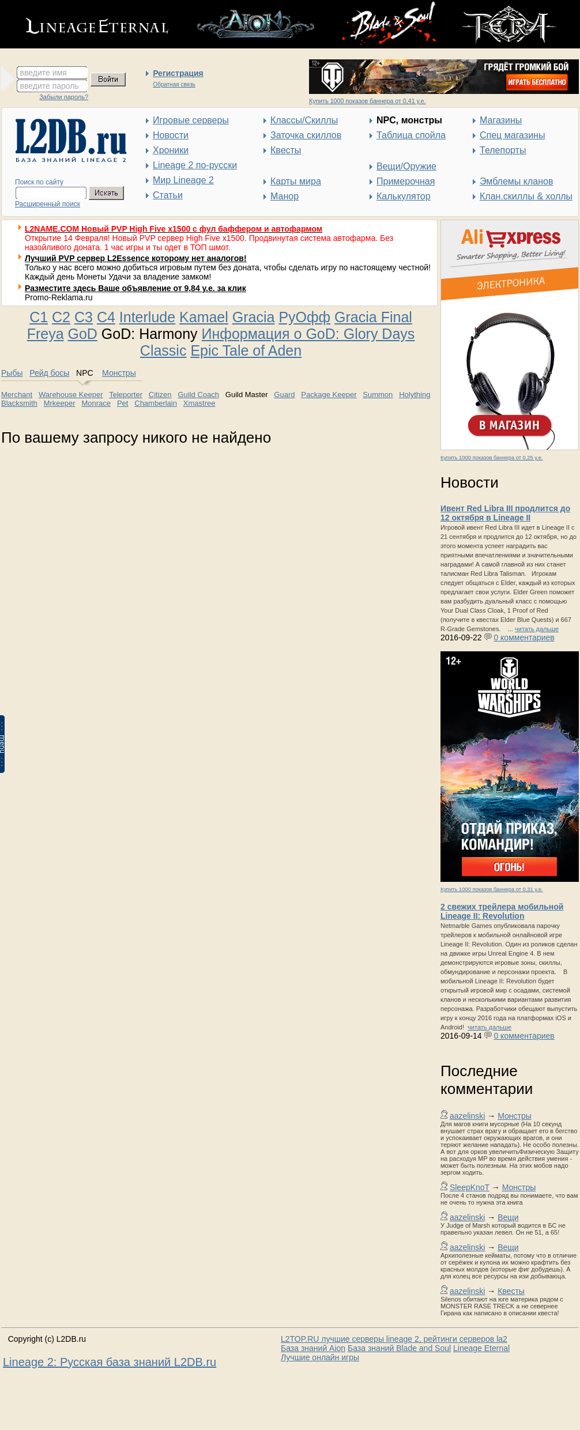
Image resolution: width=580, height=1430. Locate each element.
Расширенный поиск (47, 204)
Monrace (96, 403)
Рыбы (11, 373)
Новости (171, 135)
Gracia (253, 317)
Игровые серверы (191, 120)
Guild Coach (198, 394)
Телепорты (503, 150)
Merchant (16, 394)
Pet (123, 403)
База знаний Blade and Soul (399, 1348)
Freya (45, 334)
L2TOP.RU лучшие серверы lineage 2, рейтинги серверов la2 (394, 1339)
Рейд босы (49, 373)
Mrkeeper (60, 403)
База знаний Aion (313, 1348)
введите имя (43, 72)
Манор (284, 196)
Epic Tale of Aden (246, 350)
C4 (106, 317)
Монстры (515, 1115)
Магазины (501, 120)
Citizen (160, 394)
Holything (414, 394)
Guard (284, 394)
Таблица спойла (411, 135)
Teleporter (125, 394)
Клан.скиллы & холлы (526, 196)
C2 (61, 317)
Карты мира (295, 181)
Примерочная (405, 181)
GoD (82, 334)
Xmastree (199, 403)
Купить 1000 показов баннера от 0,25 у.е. (491, 458)
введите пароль (49, 85)
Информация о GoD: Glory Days (308, 334)
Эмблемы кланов (516, 181)
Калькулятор (403, 196)
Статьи (168, 195)
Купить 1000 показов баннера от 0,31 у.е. (491, 889)
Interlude (147, 317)
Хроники (171, 150)
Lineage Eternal (481, 1348)
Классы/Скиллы (304, 120)
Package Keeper (328, 394)
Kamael (203, 317)
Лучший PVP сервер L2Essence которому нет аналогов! (136, 258)
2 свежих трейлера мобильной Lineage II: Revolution (501, 911)
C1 (38, 317)
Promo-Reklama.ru (58, 297)
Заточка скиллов (305, 135)
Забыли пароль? (63, 96)
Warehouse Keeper (71, 394)
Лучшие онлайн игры (320, 1357)
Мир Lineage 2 (183, 180)
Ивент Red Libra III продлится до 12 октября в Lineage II (505, 513)
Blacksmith (19, 403)
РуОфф (304, 317)
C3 (83, 317)
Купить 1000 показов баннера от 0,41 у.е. (367, 100)
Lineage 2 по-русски (195, 165)
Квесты (285, 150)
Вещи (508, 1217)
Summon (378, 394)
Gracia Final (373, 317)
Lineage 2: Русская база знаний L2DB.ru (109, 1362)
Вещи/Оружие (406, 166)
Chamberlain (155, 403)
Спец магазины (512, 135)
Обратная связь (174, 84)
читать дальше (537, 628)
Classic (163, 350)
